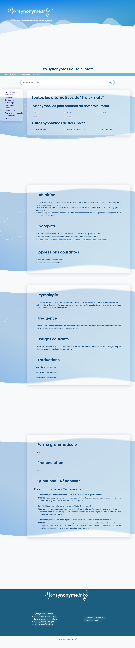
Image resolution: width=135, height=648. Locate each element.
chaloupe (70, 117)
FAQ (6, 118)
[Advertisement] (67, 49)
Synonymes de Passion (43, 614)
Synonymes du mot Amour (45, 616)
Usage (7, 108)
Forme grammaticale (14, 113)
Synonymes (10, 92)
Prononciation (11, 115)
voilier (68, 112)
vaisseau (70, 129)
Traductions (10, 110)
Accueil (8, 74)
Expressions (9, 100)
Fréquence (9, 105)
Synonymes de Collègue (44, 621)
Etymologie (9, 102)
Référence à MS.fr (91, 620)
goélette (102, 112)
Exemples (9, 97)
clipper (37, 112)
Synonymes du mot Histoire (45, 619)
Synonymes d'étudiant (43, 624)
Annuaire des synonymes (95, 617)
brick (36, 117)
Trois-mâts (37, 74)
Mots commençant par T (21, 74)
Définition (9, 95)
